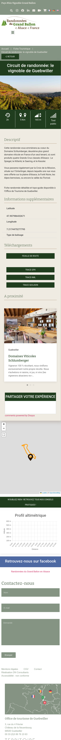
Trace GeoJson (30, 285)
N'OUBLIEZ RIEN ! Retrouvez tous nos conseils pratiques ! (30, 502)
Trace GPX (30, 270)
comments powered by (20, 415)
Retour (10, 56)
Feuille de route (30, 256)
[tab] (27, 385)
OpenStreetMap (54, 493)
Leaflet (43, 493)
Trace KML (30, 277)
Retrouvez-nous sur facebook (30, 561)
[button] (11, 10)
